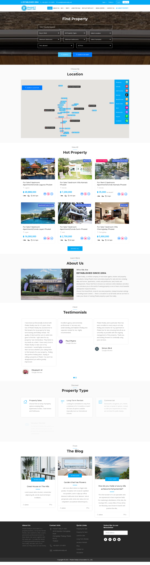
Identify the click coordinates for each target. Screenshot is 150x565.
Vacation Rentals (81, 545)
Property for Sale (81, 532)
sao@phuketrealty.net (60, 553)
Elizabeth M (37, 375)
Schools (118, 86)
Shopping (118, 82)
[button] (74, 104)
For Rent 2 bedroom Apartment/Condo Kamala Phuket (109, 184)
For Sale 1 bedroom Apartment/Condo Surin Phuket (74, 230)
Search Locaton (32, 88)
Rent (68, 8)
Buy (62, 8)
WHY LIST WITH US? (88, 8)
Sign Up (126, 2)
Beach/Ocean (119, 99)
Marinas (118, 95)
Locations (118, 121)
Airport (118, 116)
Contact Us (110, 8)
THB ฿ (111, 2)
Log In (119, 2)
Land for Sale (75, 8)
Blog (77, 549)
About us (56, 8)
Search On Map (82, 55)
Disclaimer (79, 556)
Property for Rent (81, 535)
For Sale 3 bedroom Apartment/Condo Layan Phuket (34, 231)
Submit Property (122, 8)
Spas (117, 108)
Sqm (104, 2)
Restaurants (119, 112)
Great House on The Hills (38, 491)
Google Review (37, 377)
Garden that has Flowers (75, 487)
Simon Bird (107, 353)
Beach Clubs (119, 104)
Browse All (75, 253)
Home (50, 8)
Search (64, 55)
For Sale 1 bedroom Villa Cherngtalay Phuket (108, 230)
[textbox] (101, 33)
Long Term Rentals (82, 542)
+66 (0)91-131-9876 (59, 549)
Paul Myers (71, 345)
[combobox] (100, 33)
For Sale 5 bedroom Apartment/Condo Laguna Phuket (35, 184)
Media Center (100, 8)
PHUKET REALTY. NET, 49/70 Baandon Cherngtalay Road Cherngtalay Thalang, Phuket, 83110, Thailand (60, 538)
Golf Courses (119, 91)
